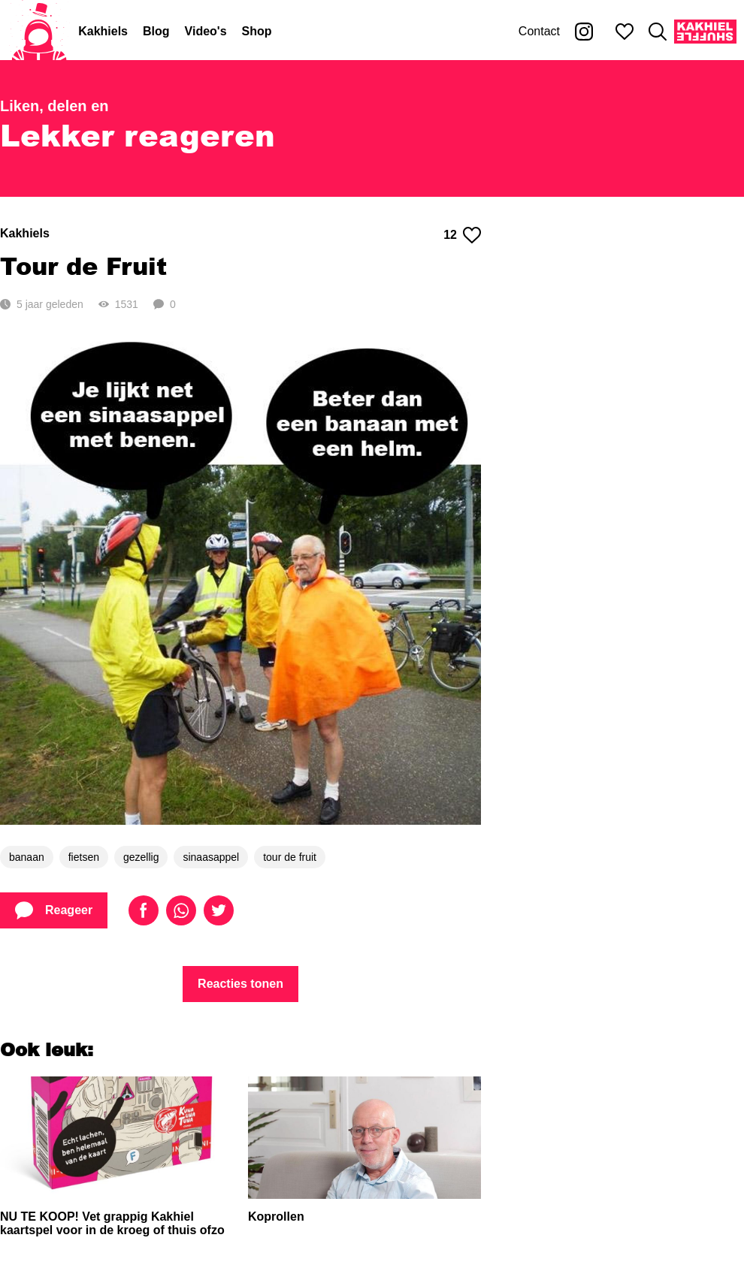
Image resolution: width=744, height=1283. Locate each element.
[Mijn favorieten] (624, 32)
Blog (156, 31)
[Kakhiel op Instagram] (583, 32)
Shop (257, 31)
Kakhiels (103, 31)
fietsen (83, 857)
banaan (26, 857)
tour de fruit (289, 857)
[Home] (39, 31)
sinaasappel (211, 857)
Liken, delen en (54, 106)
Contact (539, 31)
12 (462, 235)
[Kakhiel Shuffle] (705, 32)
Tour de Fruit (83, 265)
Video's (206, 31)
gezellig (141, 857)
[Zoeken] (657, 32)
